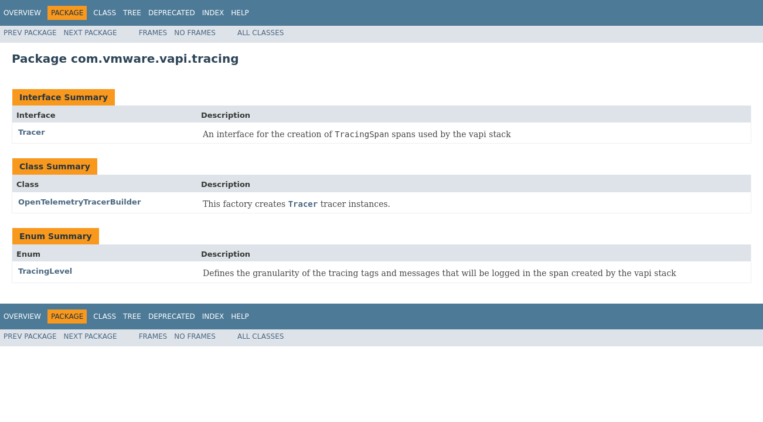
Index (213, 13)
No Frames (195, 33)
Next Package (90, 33)
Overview (22, 13)
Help (240, 13)
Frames (153, 33)
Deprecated (171, 13)
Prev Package (30, 33)
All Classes (260, 33)
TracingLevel (45, 271)
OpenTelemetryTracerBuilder (79, 202)
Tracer (31, 132)
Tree (132, 13)
